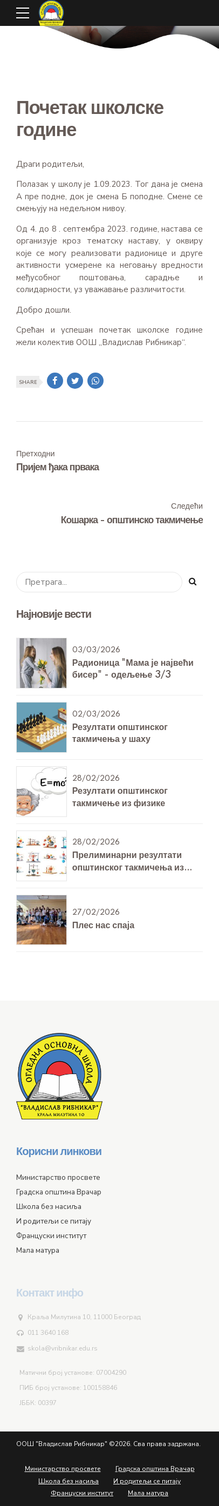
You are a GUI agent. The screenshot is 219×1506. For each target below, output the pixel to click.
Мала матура (148, 1493)
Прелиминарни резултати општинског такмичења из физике (128, 867)
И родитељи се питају (147, 1481)
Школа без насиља (68, 1481)
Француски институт (82, 1493)
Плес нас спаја (103, 925)
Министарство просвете (63, 1468)
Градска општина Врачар (155, 1468)
